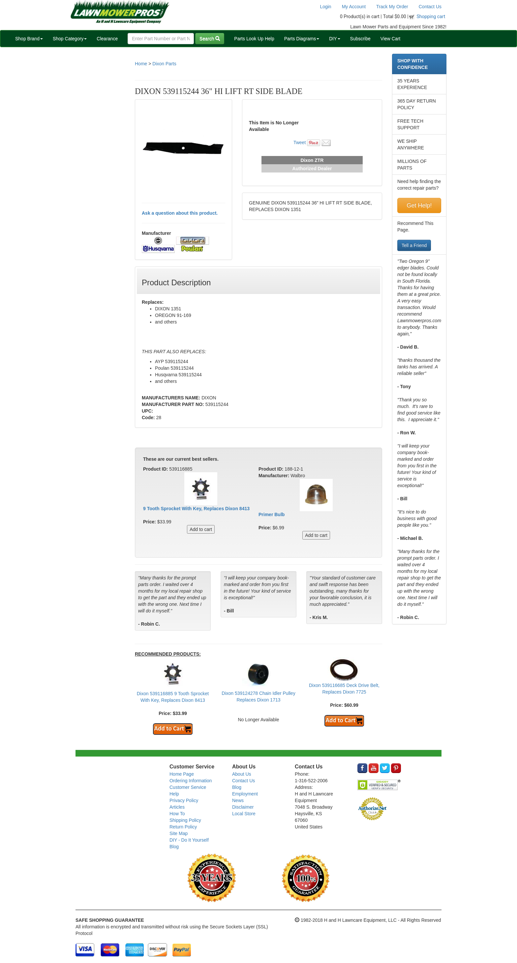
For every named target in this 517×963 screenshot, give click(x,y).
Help (174, 793)
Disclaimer (243, 807)
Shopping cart (431, 16)
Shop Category (70, 38)
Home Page (181, 774)
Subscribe (360, 38)
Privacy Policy (183, 800)
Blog (174, 846)
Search (209, 38)
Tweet (299, 142)
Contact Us (430, 6)
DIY (334, 38)
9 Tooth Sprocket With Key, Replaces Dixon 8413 (196, 508)
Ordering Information (190, 780)
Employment (245, 793)
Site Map (178, 833)
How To (177, 813)
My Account (354, 6)
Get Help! (419, 205)
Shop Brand (29, 38)
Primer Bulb (271, 514)
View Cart (390, 38)
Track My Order (392, 6)
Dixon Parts (164, 63)
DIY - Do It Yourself (189, 840)
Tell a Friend (414, 245)
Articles (177, 807)
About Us (241, 774)
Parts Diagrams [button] (301, 38)
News (238, 800)
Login (325, 6)
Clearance (107, 38)
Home (141, 63)
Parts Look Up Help (254, 38)
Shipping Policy (185, 820)
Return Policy (183, 826)
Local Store (244, 813)
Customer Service (187, 787)
